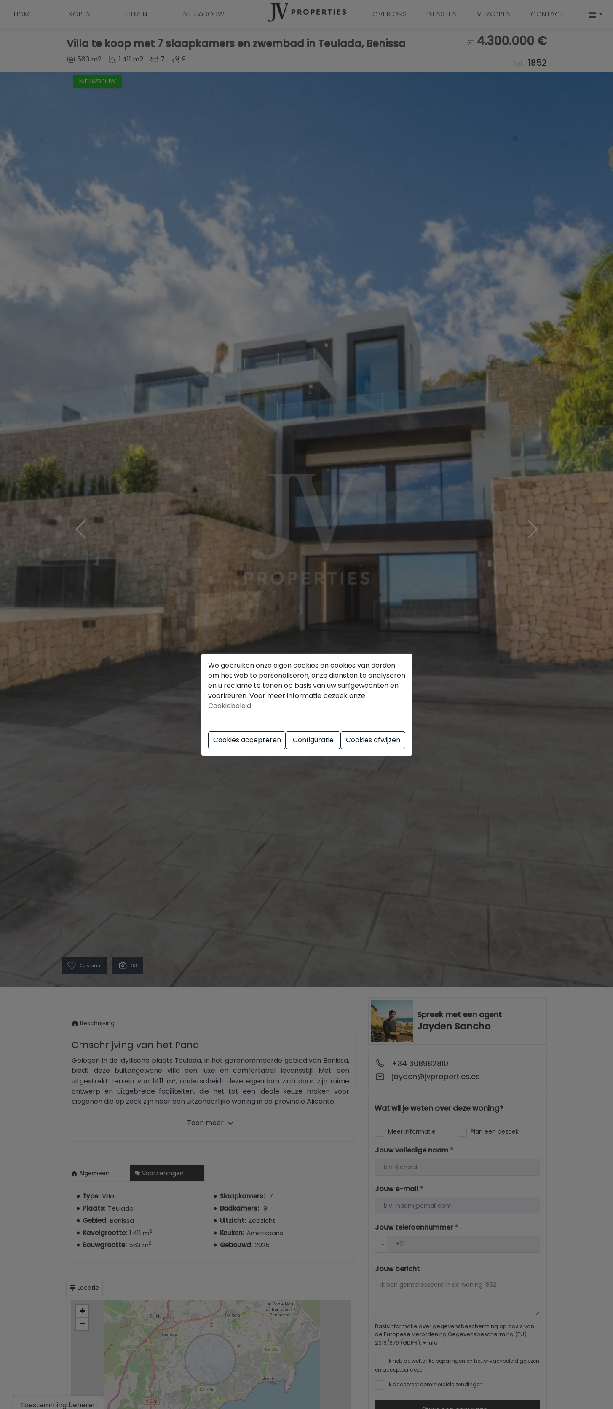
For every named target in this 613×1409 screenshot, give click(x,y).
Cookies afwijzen (373, 740)
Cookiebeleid (229, 706)
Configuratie (313, 740)
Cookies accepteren (247, 740)
